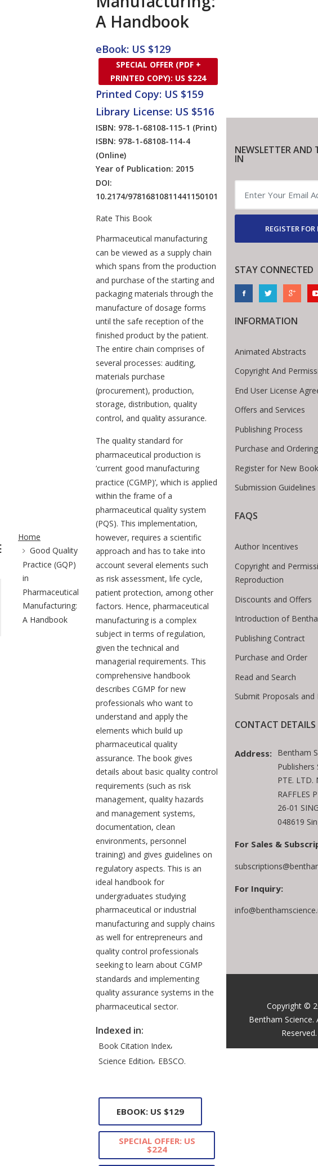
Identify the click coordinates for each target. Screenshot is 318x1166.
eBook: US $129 (150, 731)
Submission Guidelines (275, 107)
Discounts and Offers (273, 219)
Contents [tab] (126, 890)
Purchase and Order (271, 277)
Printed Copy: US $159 (156, 798)
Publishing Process (269, 49)
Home (29, 156)
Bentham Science (280, 639)
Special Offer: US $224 (157, 765)
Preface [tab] (119, 913)
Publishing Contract (270, 258)
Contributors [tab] (179, 913)
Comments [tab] (159, 935)
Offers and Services (270, 29)
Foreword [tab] (182, 890)
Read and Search (265, 297)
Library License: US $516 (156, 832)
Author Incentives (266, 166)
